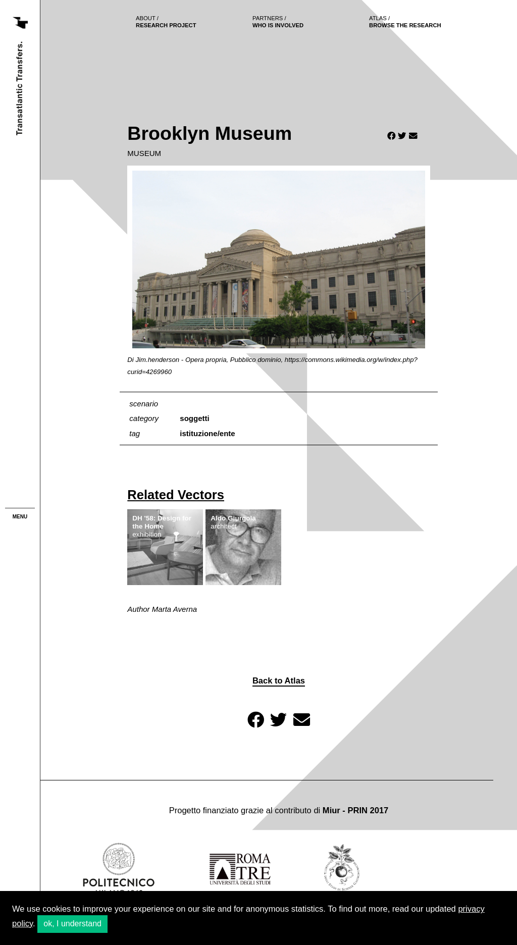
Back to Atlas (278, 681)
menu (20, 516)
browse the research (405, 21)
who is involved (277, 21)
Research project (166, 21)
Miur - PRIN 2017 (355, 810)
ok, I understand (72, 923)
